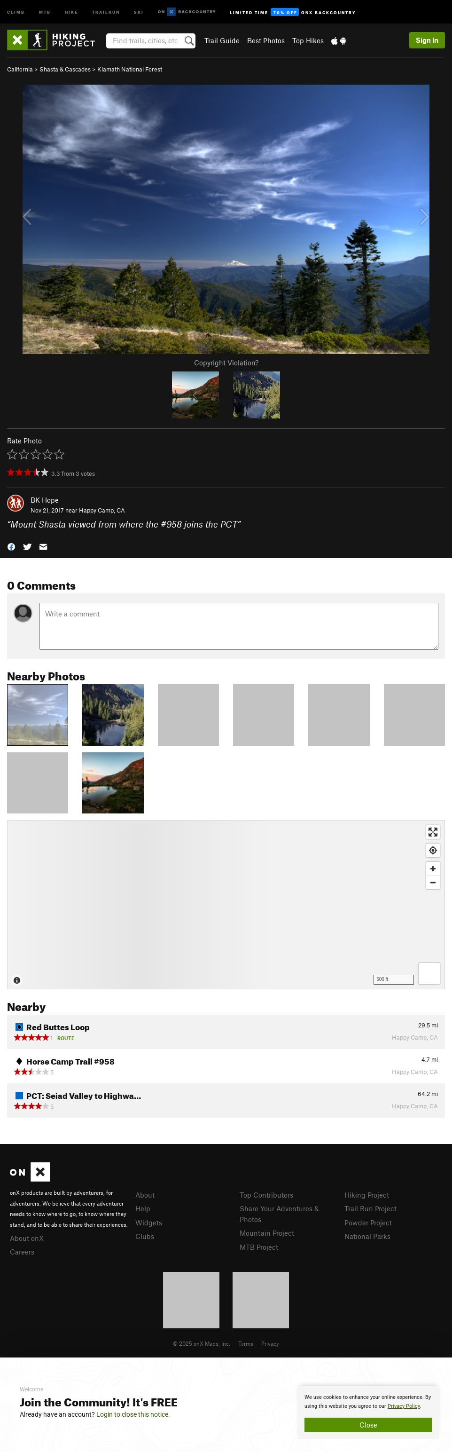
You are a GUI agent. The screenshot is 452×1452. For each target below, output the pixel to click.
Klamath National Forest (129, 69)
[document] (368, 1412)
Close (368, 1424)
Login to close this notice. (133, 1414)
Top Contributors (266, 1195)
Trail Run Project (370, 1208)
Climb (16, 11)
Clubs (144, 1236)
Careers (22, 1251)
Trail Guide (222, 40)
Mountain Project (267, 1233)
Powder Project (368, 1222)
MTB (45, 11)
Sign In (427, 40)
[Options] (429, 973)
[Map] (226, 905)
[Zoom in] (433, 869)
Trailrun (106, 11)
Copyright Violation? (226, 362)
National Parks (367, 1236)
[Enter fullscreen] (433, 832)
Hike (71, 11)
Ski (139, 11)
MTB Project (259, 1247)
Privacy (270, 1343)
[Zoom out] (433, 882)
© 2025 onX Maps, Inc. (201, 1343)
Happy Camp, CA (102, 510)
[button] (11, 546)
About (145, 1195)
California (20, 69)
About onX (27, 1238)
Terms (245, 1343)
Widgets (148, 1222)
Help (142, 1208)
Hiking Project (366, 1195)
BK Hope (45, 500)
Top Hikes (308, 40)
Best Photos (266, 40)
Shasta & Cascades (65, 69)
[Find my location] (433, 850)
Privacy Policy (404, 1406)
